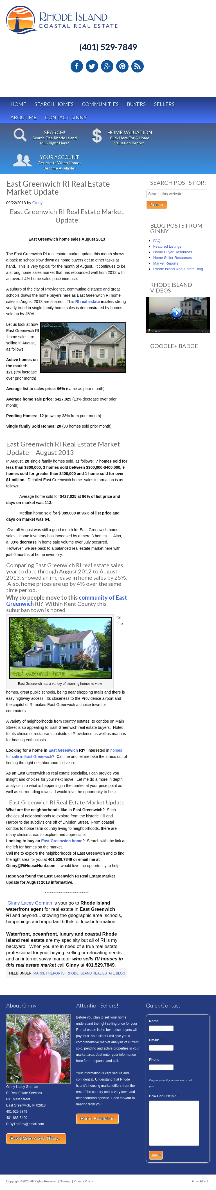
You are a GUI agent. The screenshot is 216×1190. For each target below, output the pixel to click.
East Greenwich (63, 750)
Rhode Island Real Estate (73, 22)
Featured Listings (167, 246)
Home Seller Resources (172, 258)
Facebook (77, 66)
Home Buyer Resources (172, 252)
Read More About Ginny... (36, 1138)
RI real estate (87, 301)
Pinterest (122, 66)
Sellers (164, 104)
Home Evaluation (97, 1118)
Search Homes (54, 104)
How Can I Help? (164, 1096)
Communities (100, 104)
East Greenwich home (61, 841)
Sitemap (65, 1181)
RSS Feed (137, 66)
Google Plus (107, 66)
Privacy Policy (83, 1181)
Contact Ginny (66, 117)
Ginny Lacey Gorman (30, 903)
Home (18, 104)
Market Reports (49, 973)
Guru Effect (200, 1181)
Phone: (155, 1060)
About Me (23, 117)
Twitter (92, 66)
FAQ (157, 241)
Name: (156, 1021)
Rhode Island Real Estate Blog (95, 973)
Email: (156, 1040)
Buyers (136, 104)
